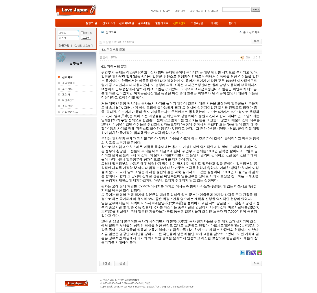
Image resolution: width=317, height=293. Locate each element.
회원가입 (180, 10)
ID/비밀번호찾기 (83, 45)
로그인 (167, 10)
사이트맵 (213, 10)
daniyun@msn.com (183, 286)
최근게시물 (196, 10)
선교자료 (254, 32)
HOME (154, 10)
